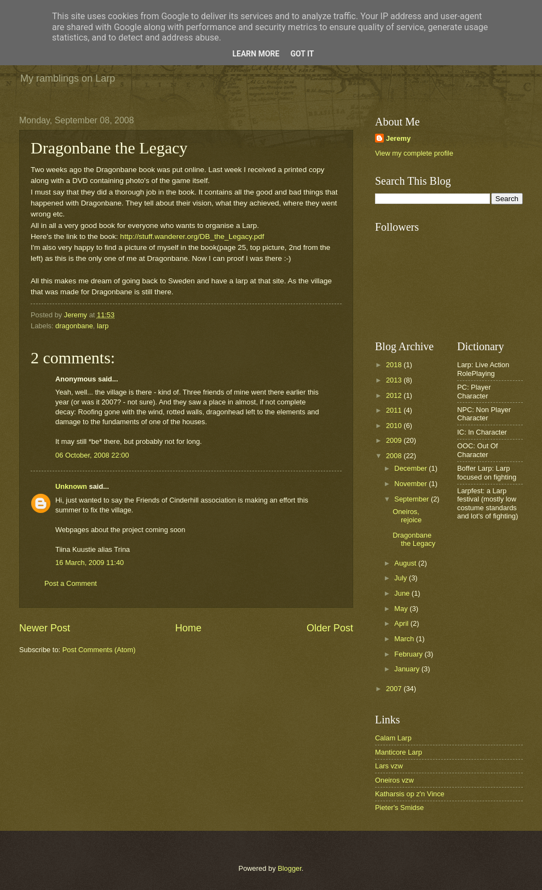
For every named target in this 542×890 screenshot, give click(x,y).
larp (102, 326)
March (405, 639)
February (409, 654)
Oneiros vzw (394, 780)
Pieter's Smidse (399, 807)
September (412, 499)
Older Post (330, 628)
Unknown (71, 486)
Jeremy (398, 138)
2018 (394, 365)
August (406, 563)
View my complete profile (414, 153)
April (402, 623)
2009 (394, 440)
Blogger (290, 868)
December (411, 468)
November (411, 484)
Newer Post (44, 628)
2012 (394, 395)
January (407, 669)
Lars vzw (389, 766)
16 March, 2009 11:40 (89, 562)
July (401, 578)
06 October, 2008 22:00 (92, 455)
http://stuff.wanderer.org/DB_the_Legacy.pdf (192, 236)
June (403, 593)
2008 (394, 456)
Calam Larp (393, 738)
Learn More (255, 53)
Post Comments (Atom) (99, 650)
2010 (394, 425)
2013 (394, 380)
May (402, 608)
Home (188, 628)
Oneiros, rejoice (407, 515)
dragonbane (74, 326)
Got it (302, 53)
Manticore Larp (398, 752)
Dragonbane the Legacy (414, 539)
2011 (394, 410)
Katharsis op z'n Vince (410, 794)
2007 (394, 688)
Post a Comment (70, 583)
